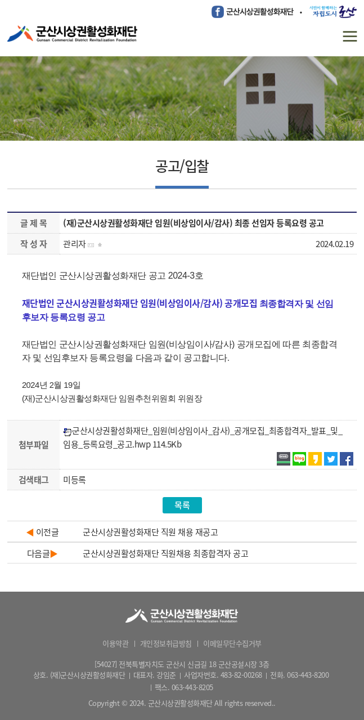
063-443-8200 (308, 674)
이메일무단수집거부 (232, 643)
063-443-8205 (192, 687)
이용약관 (115, 643)
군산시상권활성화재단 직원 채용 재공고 (150, 532)
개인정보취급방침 (166, 643)
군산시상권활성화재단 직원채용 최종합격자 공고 (165, 553)
